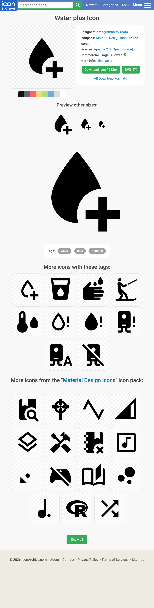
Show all (77, 539)
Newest (91, 5)
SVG (125, 5)
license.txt (105, 61)
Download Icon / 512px (101, 70)
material (97, 251)
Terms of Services (115, 560)
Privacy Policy (88, 560)
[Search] (77, 5)
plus (80, 251)
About (54, 560)
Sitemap (138, 560)
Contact (68, 560)
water (64, 251)
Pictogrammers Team (112, 32)
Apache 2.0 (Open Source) (113, 49)
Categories (109, 5)
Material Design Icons (112, 38)
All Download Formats (110, 78)
